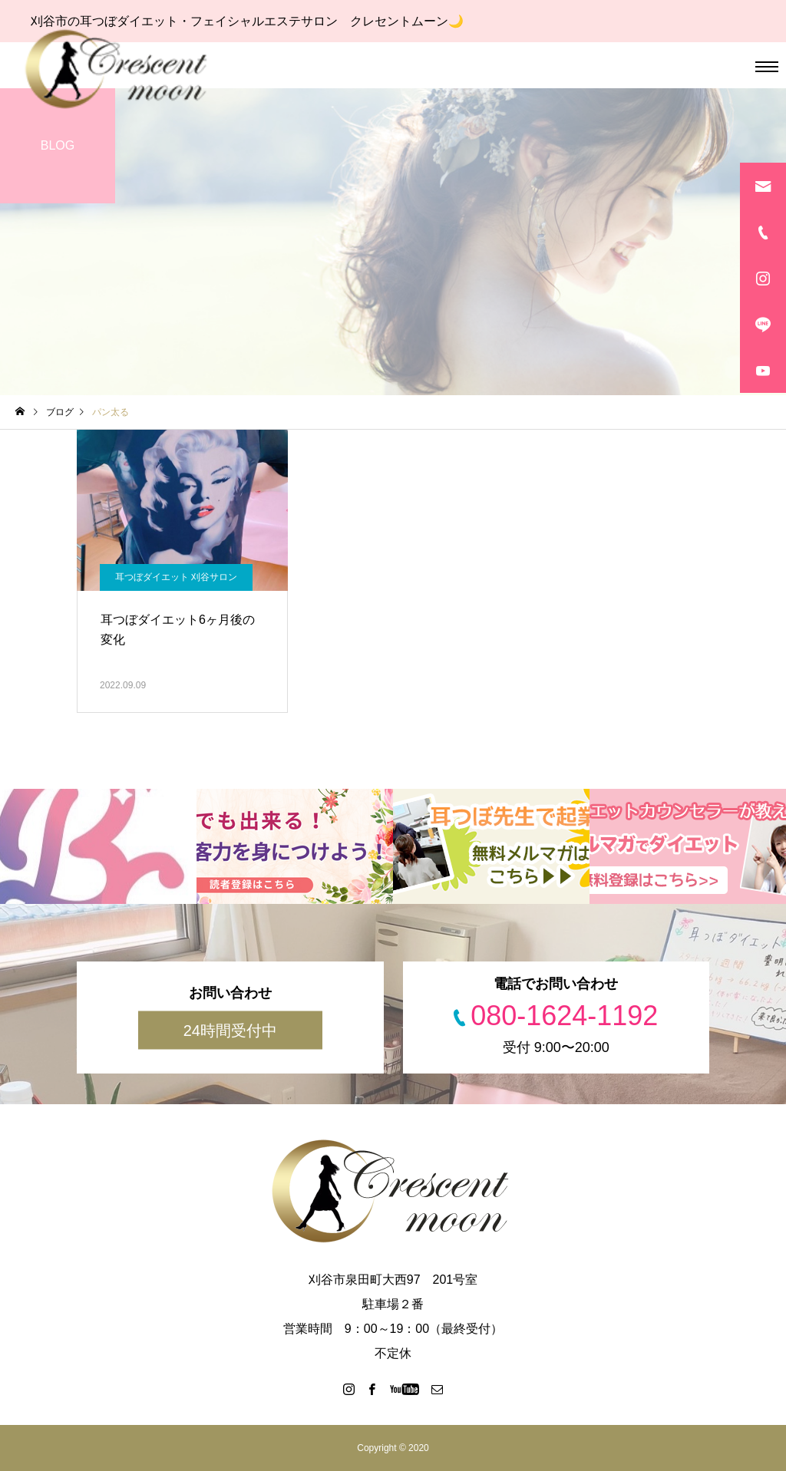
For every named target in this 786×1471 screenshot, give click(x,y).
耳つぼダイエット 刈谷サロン (176, 577)
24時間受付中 (230, 1030)
